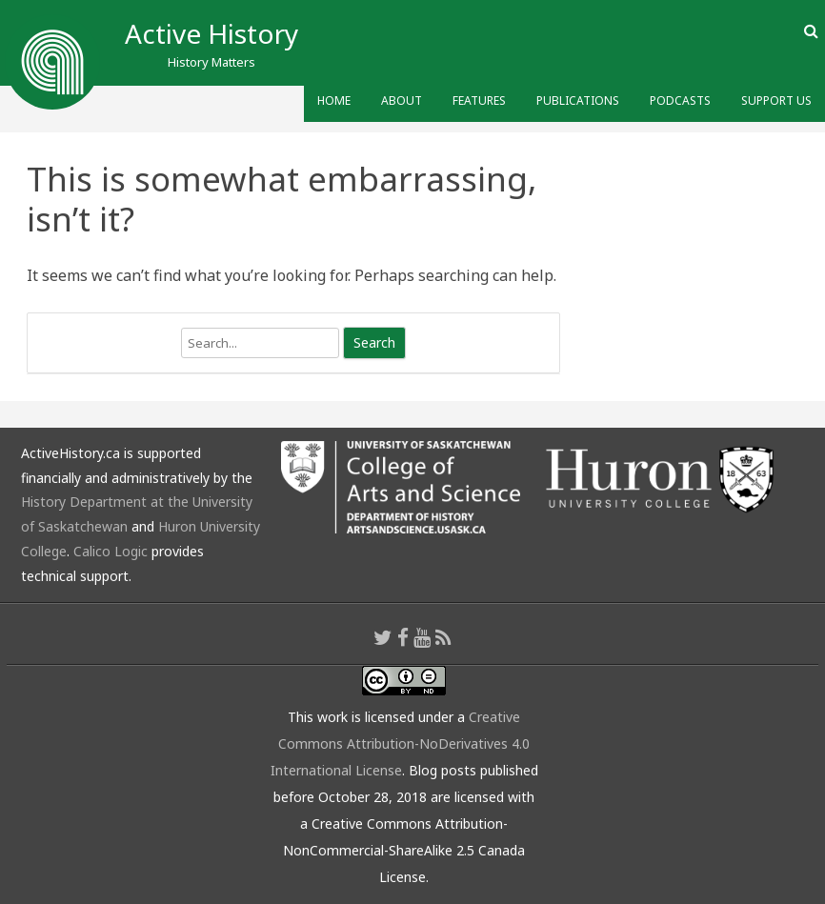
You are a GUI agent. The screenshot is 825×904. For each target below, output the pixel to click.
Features (479, 100)
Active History (211, 33)
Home (334, 100)
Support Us (776, 100)
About (401, 100)
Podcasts (680, 100)
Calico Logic (110, 551)
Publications (577, 100)
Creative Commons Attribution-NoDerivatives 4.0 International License (401, 743)
